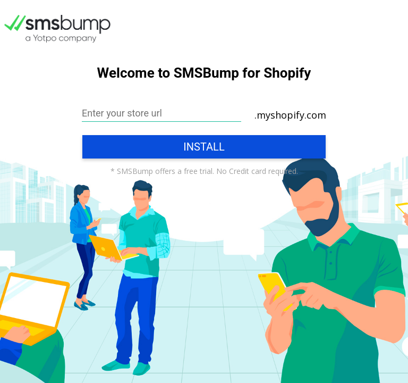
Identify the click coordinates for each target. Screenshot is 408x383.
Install (203, 146)
